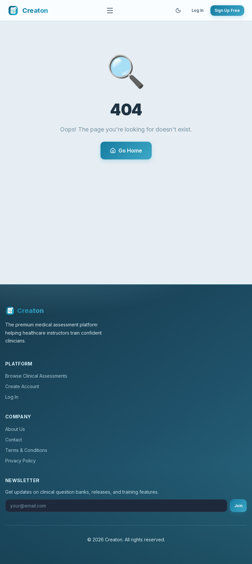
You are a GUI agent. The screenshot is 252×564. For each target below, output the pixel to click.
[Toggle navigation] (109, 10)
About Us (15, 429)
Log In (197, 10)
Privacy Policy (20, 460)
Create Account (22, 386)
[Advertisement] (126, 209)
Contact (13, 439)
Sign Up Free (227, 10)
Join (238, 505)
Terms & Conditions (26, 450)
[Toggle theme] (178, 10)
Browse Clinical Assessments (36, 376)
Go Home (126, 150)
